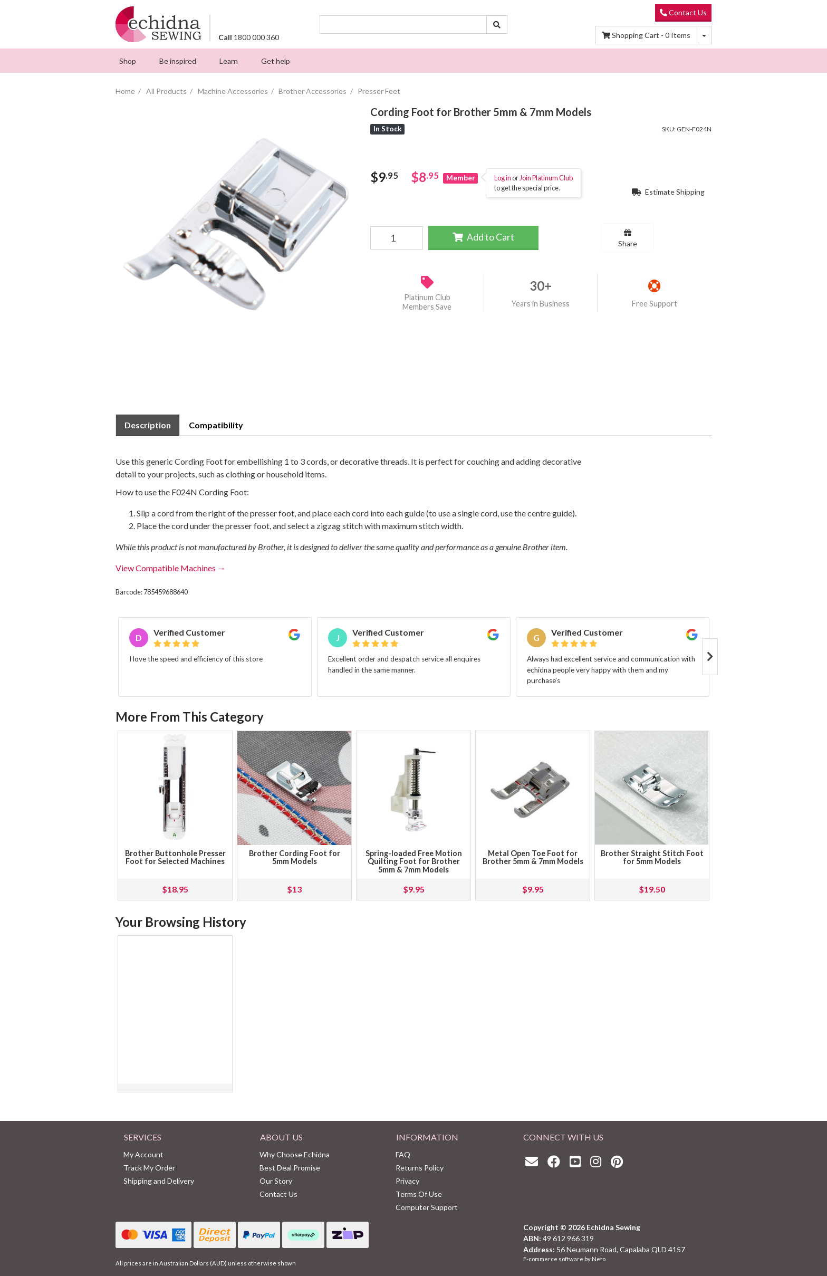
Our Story (275, 1180)
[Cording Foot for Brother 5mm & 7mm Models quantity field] (396, 238)
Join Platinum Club (546, 178)
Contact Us (683, 12)
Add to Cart (483, 237)
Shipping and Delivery (158, 1180)
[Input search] (403, 24)
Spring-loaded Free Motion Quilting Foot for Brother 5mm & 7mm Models (414, 862)
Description (147, 425)
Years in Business (541, 303)
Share (627, 238)
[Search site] (496, 24)
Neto (598, 1258)
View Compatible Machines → (171, 568)
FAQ (403, 1154)
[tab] (148, 425)
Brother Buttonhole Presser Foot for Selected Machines (175, 857)
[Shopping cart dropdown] (704, 35)
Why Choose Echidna (294, 1154)
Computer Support (427, 1207)
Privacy (407, 1180)
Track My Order (149, 1167)
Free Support (654, 303)
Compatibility (216, 425)
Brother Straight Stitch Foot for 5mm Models (652, 857)
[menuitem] (128, 61)
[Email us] (534, 1161)
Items (646, 35)
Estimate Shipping (668, 191)
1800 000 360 (248, 37)
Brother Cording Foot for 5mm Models (294, 857)
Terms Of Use (419, 1193)
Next (710, 656)
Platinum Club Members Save (426, 302)
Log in (502, 178)
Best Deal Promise (289, 1167)
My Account (143, 1154)
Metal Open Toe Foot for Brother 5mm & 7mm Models (533, 857)
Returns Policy (420, 1167)
